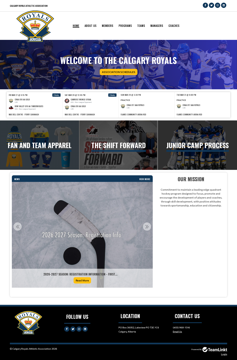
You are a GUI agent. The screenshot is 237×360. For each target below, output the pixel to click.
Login (224, 354)
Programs (125, 26)
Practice (125, 100)
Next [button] (147, 226)
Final (56, 95)
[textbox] (82, 292)
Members (107, 26)
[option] (35, 105)
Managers (156, 26)
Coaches (174, 26)
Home (76, 26)
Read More (82, 280)
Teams (141, 26)
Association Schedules (118, 71)
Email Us (177, 331)
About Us (91, 26)
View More (144, 179)
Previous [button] (17, 226)
